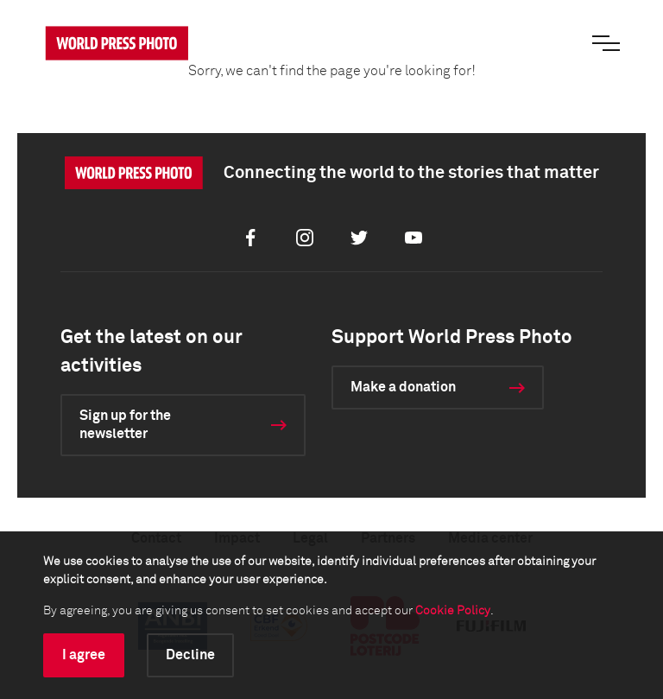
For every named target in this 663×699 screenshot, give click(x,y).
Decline (190, 655)
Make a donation (403, 387)
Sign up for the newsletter (125, 425)
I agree (83, 655)
